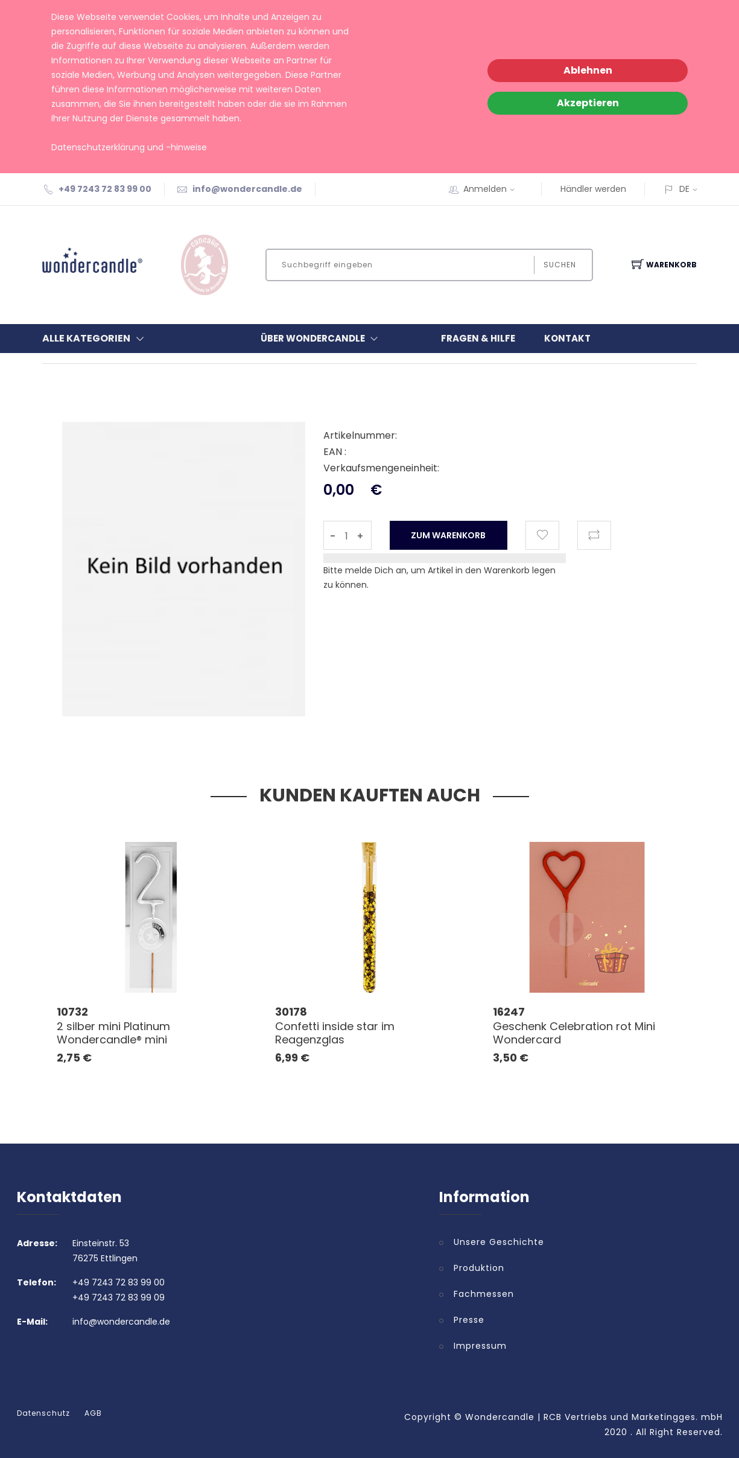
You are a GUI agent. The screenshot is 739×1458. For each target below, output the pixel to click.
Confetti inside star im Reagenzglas (335, 1033)
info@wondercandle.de (247, 189)
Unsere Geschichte (499, 1242)
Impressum (480, 1346)
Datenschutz (43, 1413)
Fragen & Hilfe (478, 338)
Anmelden (492, 189)
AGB (93, 1413)
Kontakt (567, 338)
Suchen (559, 264)
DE (684, 189)
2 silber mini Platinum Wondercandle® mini (113, 1033)
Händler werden (593, 189)
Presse (469, 1320)
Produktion (479, 1268)
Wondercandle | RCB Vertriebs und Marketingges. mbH (594, 1417)
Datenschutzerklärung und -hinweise (129, 147)
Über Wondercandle (322, 338)
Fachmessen (484, 1294)
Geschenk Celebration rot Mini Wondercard (574, 1033)
